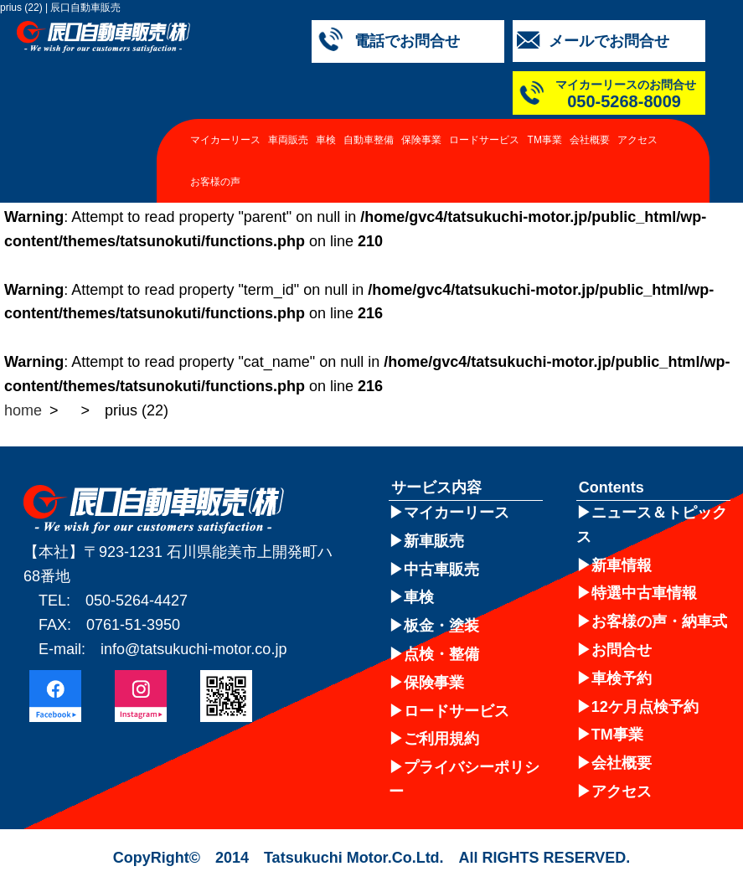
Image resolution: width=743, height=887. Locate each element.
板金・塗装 (441, 625)
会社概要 (590, 140)
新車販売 (434, 541)
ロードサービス (484, 140)
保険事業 (421, 140)
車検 (326, 140)
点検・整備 (441, 654)
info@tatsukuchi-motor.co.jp (193, 649)
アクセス (637, 140)
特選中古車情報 (644, 593)
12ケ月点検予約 (645, 707)
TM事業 (545, 140)
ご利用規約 (441, 738)
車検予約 (621, 678)
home (23, 410)
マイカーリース (225, 140)
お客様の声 (215, 182)
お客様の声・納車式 (659, 621)
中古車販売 (441, 569)
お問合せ (621, 650)
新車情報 (621, 565)
